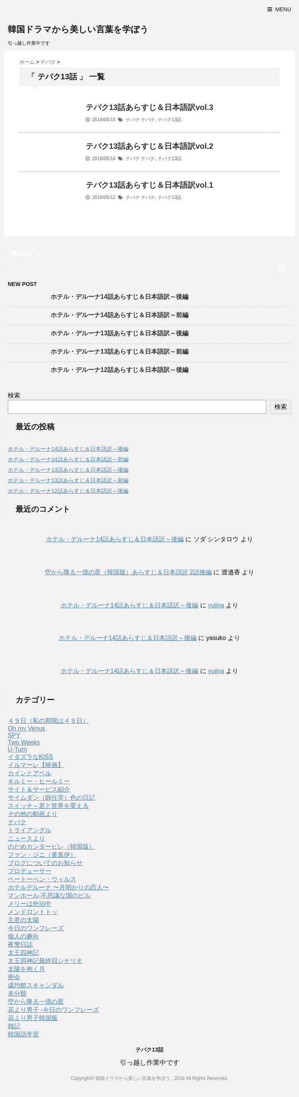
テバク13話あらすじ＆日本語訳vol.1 (149, 185)
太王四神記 (23, 952)
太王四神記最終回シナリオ (45, 960)
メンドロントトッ (33, 912)
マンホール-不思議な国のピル (49, 895)
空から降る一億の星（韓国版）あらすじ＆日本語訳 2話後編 (128, 572)
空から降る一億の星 (36, 1001)
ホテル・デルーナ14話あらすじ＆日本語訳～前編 (119, 315)
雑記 (14, 1026)
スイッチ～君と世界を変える (48, 805)
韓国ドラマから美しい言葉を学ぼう (78, 29)
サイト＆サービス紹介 (39, 789)
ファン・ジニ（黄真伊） (42, 854)
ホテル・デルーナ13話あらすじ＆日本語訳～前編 (119, 351)
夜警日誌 (20, 944)
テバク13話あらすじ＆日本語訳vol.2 (149, 146)
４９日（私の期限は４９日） (48, 720)
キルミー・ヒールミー (39, 781)
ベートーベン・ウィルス (42, 879)
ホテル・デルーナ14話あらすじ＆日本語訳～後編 (119, 296)
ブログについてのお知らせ (45, 863)
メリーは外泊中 (29, 903)
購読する (26, 253)
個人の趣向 (23, 936)
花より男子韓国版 (33, 1018)
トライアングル (29, 830)
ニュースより (26, 838)
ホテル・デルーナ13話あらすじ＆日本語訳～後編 (119, 333)
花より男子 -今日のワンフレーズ (53, 1009)
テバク (133, 119)
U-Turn (17, 749)
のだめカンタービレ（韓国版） (51, 846)
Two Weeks (24, 742)
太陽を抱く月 (26, 969)
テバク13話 (169, 119)
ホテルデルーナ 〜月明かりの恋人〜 (58, 887)
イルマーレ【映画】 (36, 765)
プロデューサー (29, 871)
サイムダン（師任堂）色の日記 (51, 797)
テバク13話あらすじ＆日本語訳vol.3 (149, 107)
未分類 (17, 993)
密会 (14, 977)
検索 (14, 395)
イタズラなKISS (30, 756)
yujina (216, 605)
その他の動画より (33, 814)
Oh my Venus (26, 728)
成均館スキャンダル (36, 985)
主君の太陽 (23, 920)
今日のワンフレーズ (36, 928)
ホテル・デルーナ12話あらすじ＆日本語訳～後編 (119, 369)
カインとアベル (29, 773)
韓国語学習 (23, 1034)
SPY (14, 735)
